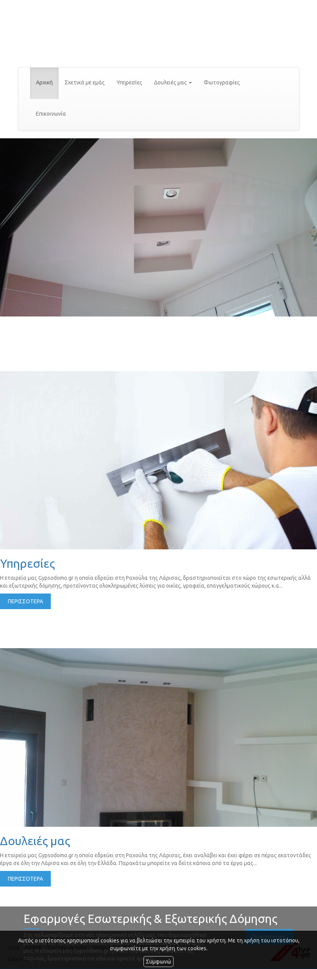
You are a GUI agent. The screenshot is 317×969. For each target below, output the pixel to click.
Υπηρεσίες (129, 82)
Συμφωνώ (158, 961)
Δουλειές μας (35, 840)
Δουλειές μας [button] (173, 82)
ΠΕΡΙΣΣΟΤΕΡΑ (25, 601)
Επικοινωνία (51, 114)
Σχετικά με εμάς (84, 82)
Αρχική (44, 82)
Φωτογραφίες (222, 82)
